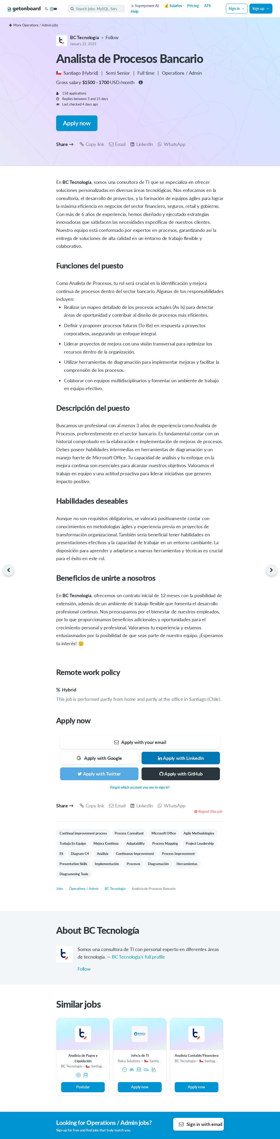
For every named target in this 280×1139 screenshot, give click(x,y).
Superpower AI (145, 5)
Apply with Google (99, 758)
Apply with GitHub (181, 774)
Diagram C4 (80, 854)
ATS (207, 5)
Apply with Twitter (99, 774)
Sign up (261, 8)
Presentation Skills (73, 864)
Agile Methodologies (199, 833)
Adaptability (135, 843)
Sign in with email (201, 1124)
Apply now (76, 123)
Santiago (72, 73)
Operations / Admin (182, 73)
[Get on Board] (24, 8)
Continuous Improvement (135, 854)
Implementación (107, 864)
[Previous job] (7, 570)
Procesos (133, 864)
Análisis (102, 854)
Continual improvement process (83, 833)
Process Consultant (129, 833)
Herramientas (187, 864)
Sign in (237, 8)
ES (61, 854)
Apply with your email (140, 742)
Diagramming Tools (74, 874)
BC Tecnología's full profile (138, 957)
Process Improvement (178, 854)
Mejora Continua (106, 843)
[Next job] (273, 570)
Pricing (193, 5)
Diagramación (158, 864)
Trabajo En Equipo (73, 843)
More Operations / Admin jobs (33, 25)
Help (134, 11)
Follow (112, 37)
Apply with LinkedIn (181, 758)
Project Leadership (200, 843)
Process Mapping (165, 843)
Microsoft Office (163, 833)
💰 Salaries (173, 5)
